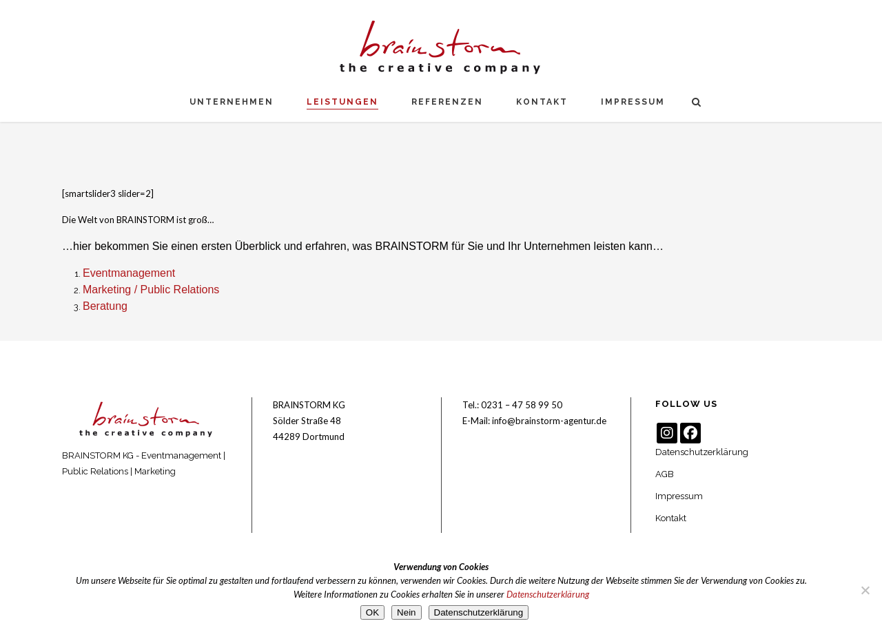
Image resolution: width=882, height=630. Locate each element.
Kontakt (670, 518)
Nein (406, 612)
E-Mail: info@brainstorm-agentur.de (534, 420)
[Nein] (865, 590)
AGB (664, 474)
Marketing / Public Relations (151, 289)
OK (372, 612)
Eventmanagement (129, 273)
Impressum (679, 496)
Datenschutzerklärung (701, 452)
